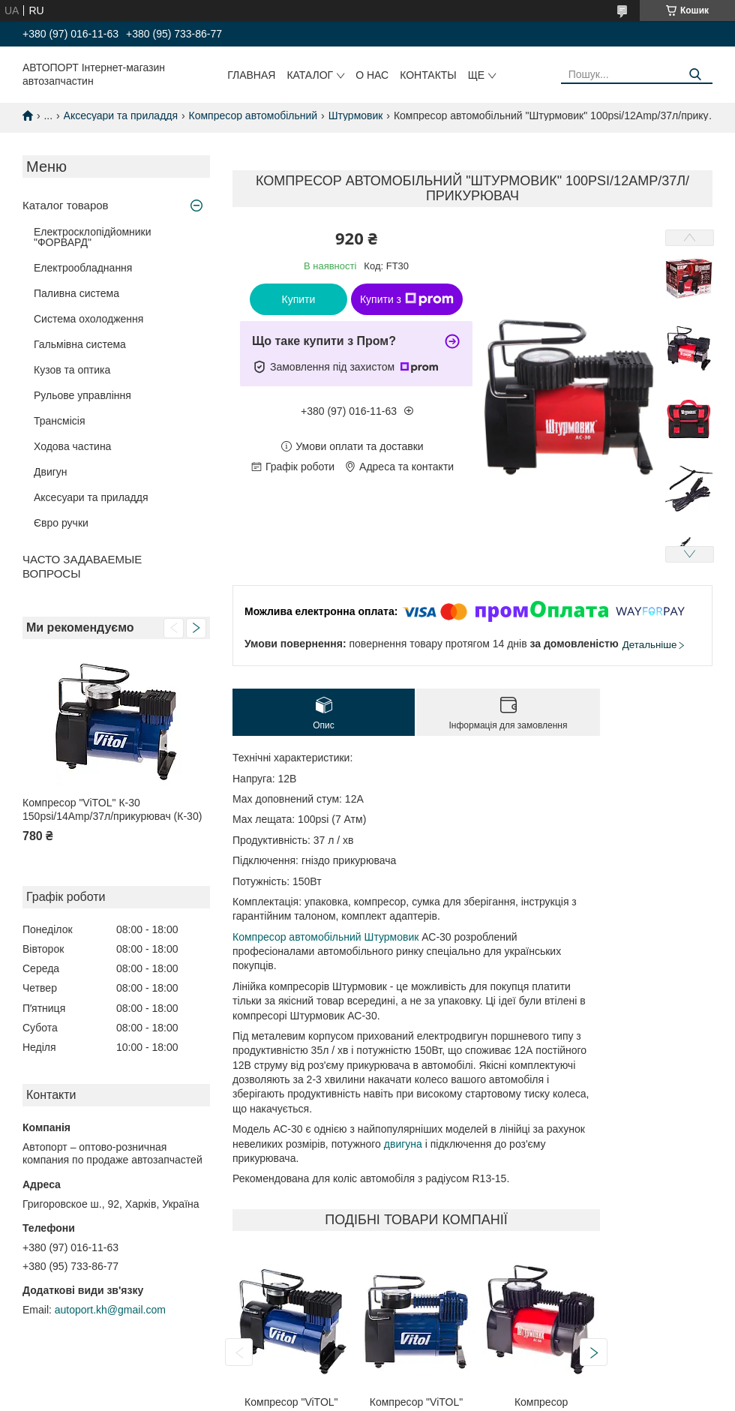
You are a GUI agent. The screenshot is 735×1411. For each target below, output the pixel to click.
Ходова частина (72, 446)
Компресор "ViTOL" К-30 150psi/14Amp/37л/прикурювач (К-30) (112, 809)
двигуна (403, 1144)
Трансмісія (60, 421)
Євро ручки (61, 523)
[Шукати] (695, 74)
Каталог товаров (65, 205)
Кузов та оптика (72, 370)
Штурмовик (355, 115)
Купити (299, 299)
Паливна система (76, 293)
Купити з (407, 299)
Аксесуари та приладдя (121, 115)
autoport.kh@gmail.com (110, 1310)
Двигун (51, 472)
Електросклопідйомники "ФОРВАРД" (93, 237)
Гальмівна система (80, 344)
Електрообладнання (83, 268)
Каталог (309, 75)
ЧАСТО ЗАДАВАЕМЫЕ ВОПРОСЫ (82, 566)
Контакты (428, 75)
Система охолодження (88, 319)
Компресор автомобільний (253, 115)
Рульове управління (82, 395)
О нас (372, 75)
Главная (251, 75)
